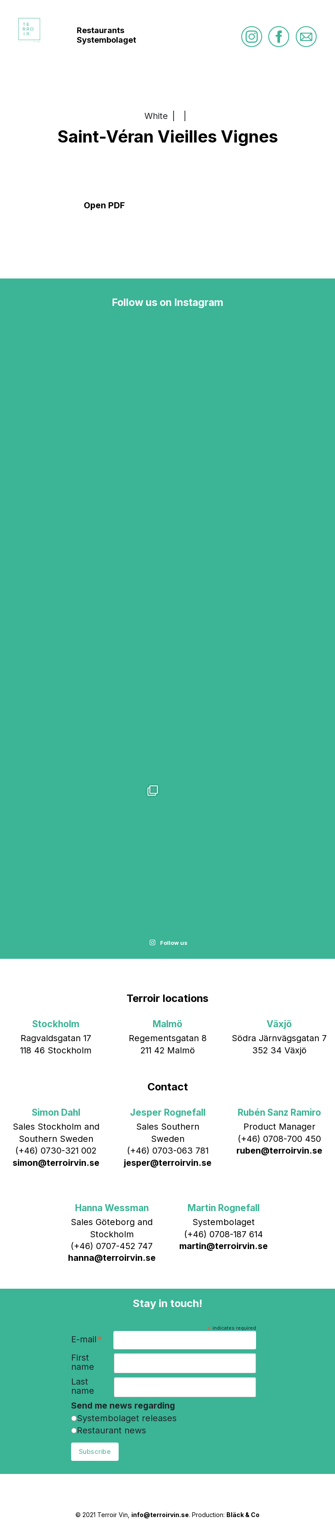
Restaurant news (111, 1430)
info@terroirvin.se (160, 1514)
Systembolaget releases (127, 1418)
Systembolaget (106, 39)
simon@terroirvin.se (56, 1163)
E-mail (87, 1340)
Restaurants (100, 30)
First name (82, 1362)
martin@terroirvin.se (223, 1246)
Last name (82, 1386)
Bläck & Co (243, 1514)
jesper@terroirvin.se (168, 1163)
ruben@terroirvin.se (279, 1150)
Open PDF (104, 205)
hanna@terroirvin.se (112, 1258)
